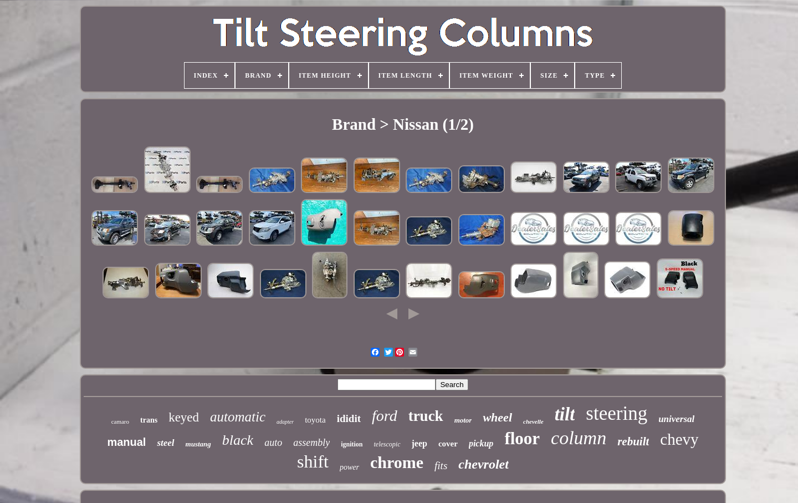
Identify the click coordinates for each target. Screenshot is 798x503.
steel (165, 443)
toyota (315, 419)
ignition (351, 444)
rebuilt (633, 441)
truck (425, 416)
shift (313, 461)
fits (440, 465)
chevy (679, 439)
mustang (198, 444)
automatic (237, 416)
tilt (565, 414)
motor (463, 420)
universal (676, 419)
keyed (183, 417)
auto (273, 442)
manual (126, 442)
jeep (419, 443)
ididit (349, 418)
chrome (396, 462)
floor (522, 438)
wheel (497, 417)
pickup (481, 443)
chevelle (533, 421)
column (578, 438)
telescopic (387, 444)
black (237, 440)
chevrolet (483, 464)
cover (448, 443)
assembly (311, 442)
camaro (120, 421)
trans (148, 420)
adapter (285, 422)
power (349, 467)
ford (384, 415)
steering (616, 413)
